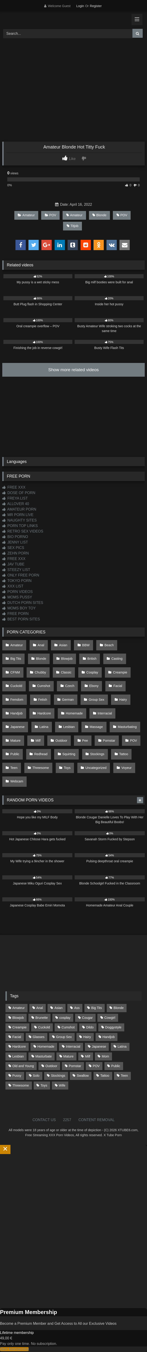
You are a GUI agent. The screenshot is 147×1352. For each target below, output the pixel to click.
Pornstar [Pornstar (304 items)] (75, 1066)
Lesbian (69, 727)
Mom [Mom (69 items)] (105, 1056)
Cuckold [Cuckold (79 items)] (44, 1027)
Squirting (68, 754)
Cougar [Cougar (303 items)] (87, 1017)
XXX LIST (12, 586)
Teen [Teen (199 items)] (124, 1075)
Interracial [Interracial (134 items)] (73, 1046)
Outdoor (61, 740)
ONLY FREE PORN (20, 575)
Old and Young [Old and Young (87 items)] (23, 1066)
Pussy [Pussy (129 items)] (16, 1075)
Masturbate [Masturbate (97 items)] (43, 1056)
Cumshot (43, 686)
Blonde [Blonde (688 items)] (119, 1008)
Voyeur (126, 768)
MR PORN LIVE (17, 515)
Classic (66, 672)
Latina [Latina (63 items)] (122, 1046)
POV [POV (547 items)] (96, 1066)
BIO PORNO (15, 537)
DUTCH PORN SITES (22, 603)
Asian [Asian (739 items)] (58, 1008)
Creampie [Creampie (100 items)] (19, 1027)
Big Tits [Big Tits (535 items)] (96, 1008)
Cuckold (16, 686)
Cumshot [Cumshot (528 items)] (68, 1027)
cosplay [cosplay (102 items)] (65, 1017)
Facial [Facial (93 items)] (16, 1037)
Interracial (105, 713)
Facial (117, 686)
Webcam (16, 781)
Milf (38, 740)
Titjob (73, 226)
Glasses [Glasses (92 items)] (38, 1037)
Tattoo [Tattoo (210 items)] (104, 1075)
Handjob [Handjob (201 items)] (108, 1037)
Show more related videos (73, 369)
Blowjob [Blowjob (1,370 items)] (18, 1017)
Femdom (16, 699)
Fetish (42, 699)
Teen (14, 768)
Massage (96, 727)
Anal (41, 645)
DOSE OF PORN (18, 493)
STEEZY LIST (16, 570)
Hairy (123, 699)
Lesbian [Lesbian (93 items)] (18, 1056)
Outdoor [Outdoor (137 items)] (51, 1066)
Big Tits (15, 658)
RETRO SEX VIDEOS (22, 531)
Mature (15, 740)
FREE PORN (15, 614)
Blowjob (66, 658)
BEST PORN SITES (21, 619)
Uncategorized (95, 768)
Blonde (99, 215)
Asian (63, 645)
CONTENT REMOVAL (97, 1120)
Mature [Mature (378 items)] (68, 1056)
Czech (69, 686)
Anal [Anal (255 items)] (39, 1008)
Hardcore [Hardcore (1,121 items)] (19, 1046)
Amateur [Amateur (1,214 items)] (18, 1008)
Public (14, 754)
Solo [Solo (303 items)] (36, 1075)
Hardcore (44, 713)
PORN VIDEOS (17, 592)
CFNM (15, 672)
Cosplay (92, 672)
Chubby (40, 672)
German (68, 699)
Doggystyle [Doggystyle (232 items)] (113, 1027)
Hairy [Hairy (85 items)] (87, 1037)
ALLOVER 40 (15, 504)
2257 (67, 1120)
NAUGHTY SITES (19, 520)
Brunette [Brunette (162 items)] (41, 1017)
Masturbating (127, 727)
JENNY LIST (15, 542)
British (91, 658)
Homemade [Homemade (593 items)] (45, 1046)
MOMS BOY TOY (19, 608)
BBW (86, 645)
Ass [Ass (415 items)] (77, 1008)
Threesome (40, 768)
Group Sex (96, 699)
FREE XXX (13, 487)
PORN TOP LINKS (20, 526)
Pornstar (109, 740)
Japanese (17, 727)
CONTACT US (44, 1120)
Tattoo (123, 754)
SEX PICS (13, 548)
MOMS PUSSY (17, 597)
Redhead (40, 754)
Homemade (74, 713)
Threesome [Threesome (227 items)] (20, 1085)
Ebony (94, 686)
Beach (109, 645)
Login (80, 6)
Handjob (16, 713)
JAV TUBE (13, 564)
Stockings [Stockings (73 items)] (58, 1075)
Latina (43, 727)
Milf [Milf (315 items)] (87, 1056)
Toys (67, 768)
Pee (85, 740)
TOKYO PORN (17, 581)
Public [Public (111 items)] (115, 1066)
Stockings (97, 754)
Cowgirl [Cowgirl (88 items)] (109, 1017)
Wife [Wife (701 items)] (62, 1085)
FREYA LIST (15, 498)
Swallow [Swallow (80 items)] (83, 1075)
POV (50, 215)
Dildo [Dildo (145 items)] (90, 1027)
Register (96, 6)
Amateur (26, 215)
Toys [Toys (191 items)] (44, 1085)
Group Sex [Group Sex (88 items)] (64, 1037)
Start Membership (14, 1349)
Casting (116, 658)
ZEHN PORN (15, 553)
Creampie (120, 672)
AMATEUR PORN (19, 509)
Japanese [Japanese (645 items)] (99, 1046)
